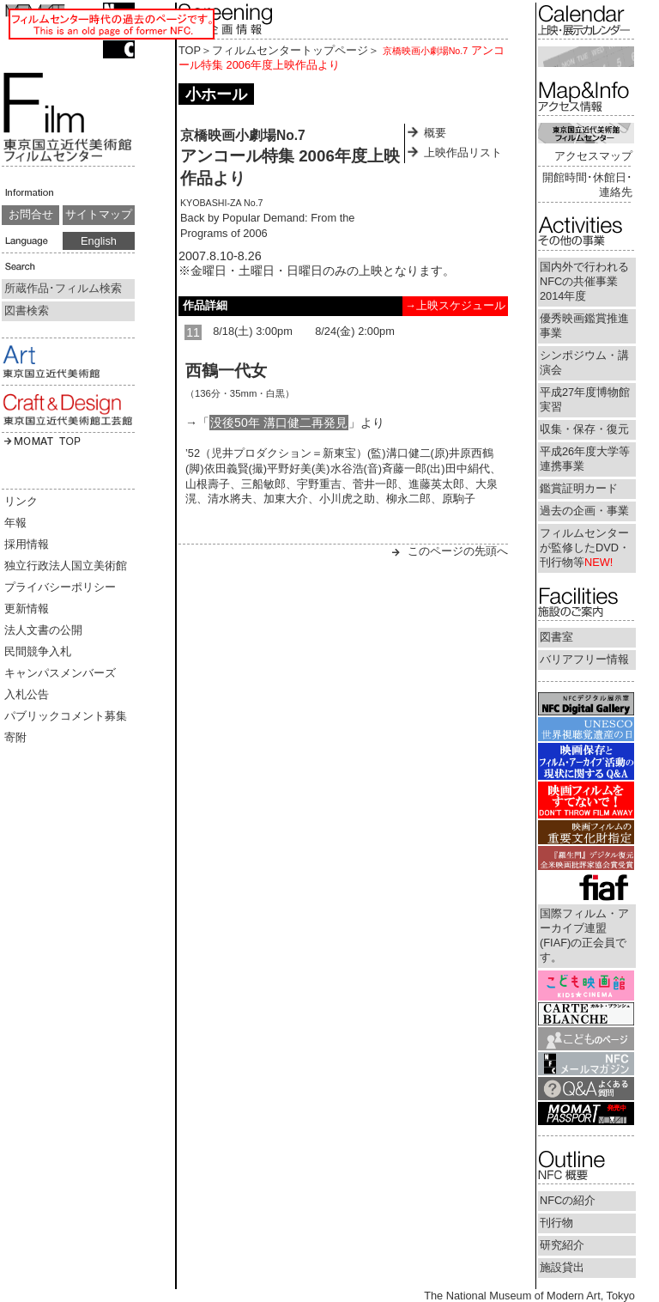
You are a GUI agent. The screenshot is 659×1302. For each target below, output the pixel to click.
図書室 (556, 636)
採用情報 (26, 544)
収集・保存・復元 (584, 429)
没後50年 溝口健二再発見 (279, 422)
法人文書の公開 (43, 630)
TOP (189, 50)
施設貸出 (562, 1267)
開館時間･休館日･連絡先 (587, 184)
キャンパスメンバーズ (60, 672)
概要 (435, 132)
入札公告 (26, 694)
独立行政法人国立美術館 (65, 565)
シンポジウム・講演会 (584, 362)
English (99, 240)
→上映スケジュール (455, 305)
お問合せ (31, 214)
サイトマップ (98, 214)
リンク (21, 501)
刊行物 (556, 1222)
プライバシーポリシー (60, 587)
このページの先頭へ (458, 551)
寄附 (15, 737)
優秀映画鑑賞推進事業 (584, 325)
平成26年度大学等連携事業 (585, 458)
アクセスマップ (593, 155)
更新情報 (26, 608)
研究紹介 (562, 1244)
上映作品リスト (463, 152)
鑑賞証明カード (579, 488)
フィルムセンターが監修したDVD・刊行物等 (585, 547)
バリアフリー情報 (584, 659)
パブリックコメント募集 (65, 715)
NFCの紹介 (568, 1200)
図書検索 (26, 310)
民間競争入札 (37, 651)
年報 (15, 522)
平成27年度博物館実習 (585, 399)
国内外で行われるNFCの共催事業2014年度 (584, 281)
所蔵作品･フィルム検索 (63, 288)
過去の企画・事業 (584, 510)
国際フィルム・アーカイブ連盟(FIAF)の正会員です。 (584, 935)
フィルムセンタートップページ (290, 50)
